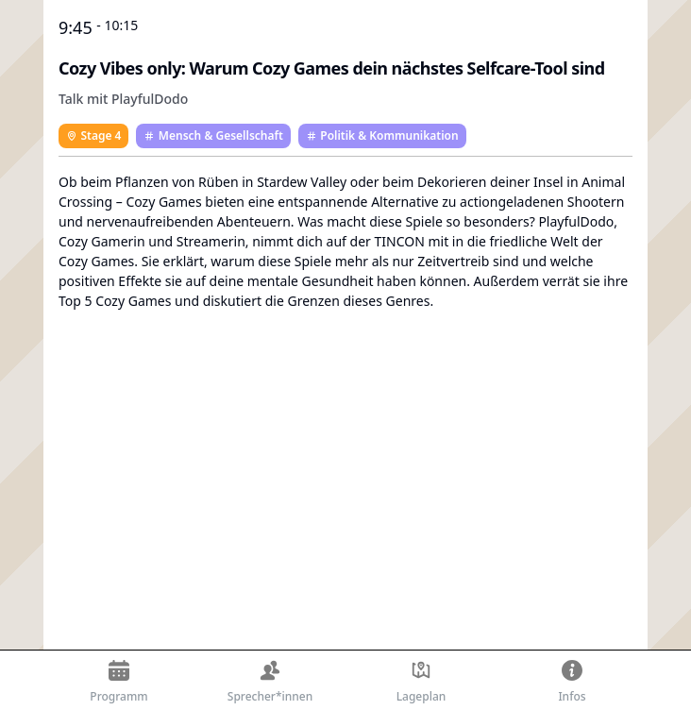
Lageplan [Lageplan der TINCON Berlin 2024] (421, 682)
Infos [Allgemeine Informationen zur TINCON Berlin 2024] (571, 682)
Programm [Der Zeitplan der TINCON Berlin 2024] (118, 682)
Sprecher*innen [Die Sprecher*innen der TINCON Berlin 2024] (270, 682)
